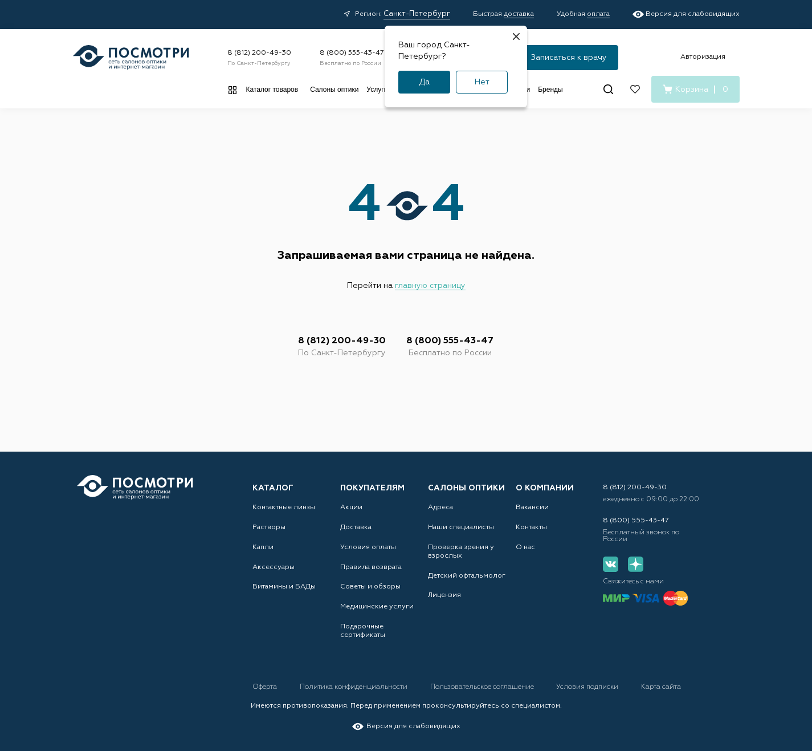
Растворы (268, 526)
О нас (525, 546)
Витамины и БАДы (283, 586)
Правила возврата (371, 566)
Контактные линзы (283, 507)
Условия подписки (590, 687)
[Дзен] (635, 564)
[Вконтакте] (610, 564)
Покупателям (372, 488)
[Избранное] (635, 89)
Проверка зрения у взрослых (461, 551)
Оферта (265, 687)
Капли (263, 546)
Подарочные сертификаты (362, 631)
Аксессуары (273, 566)
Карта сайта (664, 687)
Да (424, 82)
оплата (598, 14)
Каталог (272, 488)
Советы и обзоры (370, 586)
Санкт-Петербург (416, 14)
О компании (545, 488)
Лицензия (444, 595)
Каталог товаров (272, 90)
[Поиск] (608, 89)
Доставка (356, 526)
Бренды (550, 90)
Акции (351, 507)
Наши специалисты (461, 526)
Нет (482, 82)
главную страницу (430, 286)
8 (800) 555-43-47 (352, 53)
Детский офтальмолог (466, 575)
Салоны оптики (334, 90)
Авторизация (702, 57)
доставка (519, 14)
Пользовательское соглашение (484, 687)
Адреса (440, 507)
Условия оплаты (368, 546)
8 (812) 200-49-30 (259, 53)
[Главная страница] (131, 57)
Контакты (531, 526)
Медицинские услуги (377, 606)
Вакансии (532, 507)
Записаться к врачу (569, 58)
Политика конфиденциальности (355, 687)
